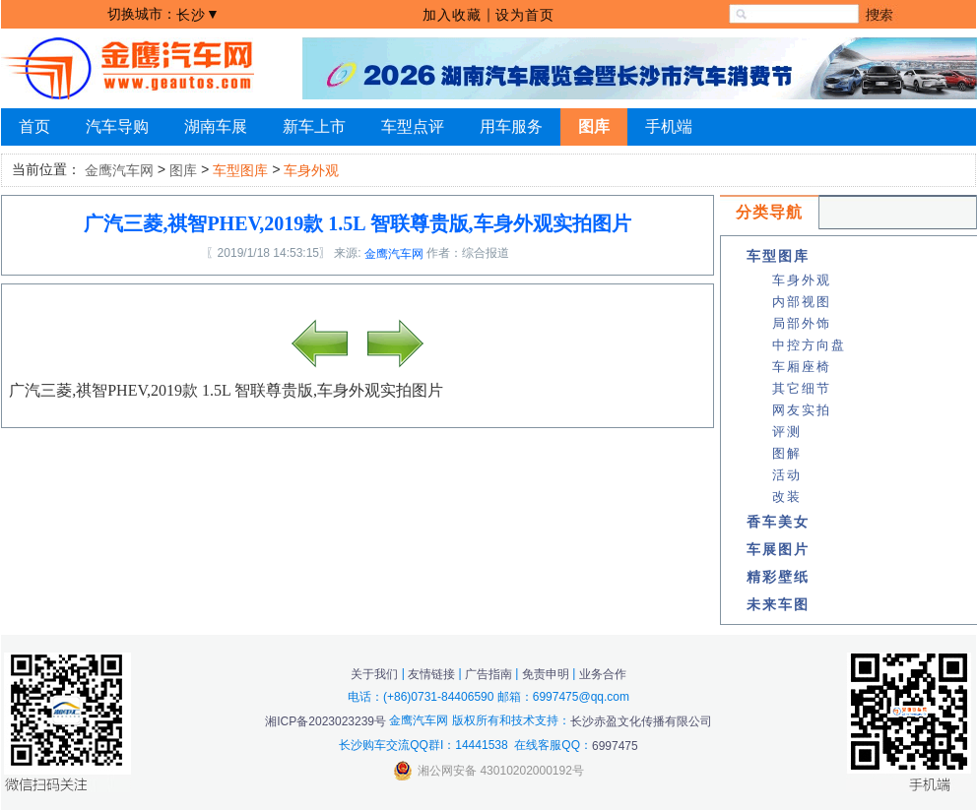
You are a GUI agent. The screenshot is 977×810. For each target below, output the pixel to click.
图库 (594, 126)
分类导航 (769, 212)
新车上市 (314, 126)
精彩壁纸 (778, 577)
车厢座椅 (801, 366)
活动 (787, 474)
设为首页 (524, 15)
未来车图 (778, 604)
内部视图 (801, 301)
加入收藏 (452, 15)
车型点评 (412, 126)
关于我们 (374, 673)
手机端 (668, 126)
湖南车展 (215, 126)
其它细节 (801, 388)
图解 (787, 453)
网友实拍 (801, 410)
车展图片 (778, 549)
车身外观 (801, 280)
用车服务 (511, 126)
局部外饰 (801, 323)
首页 (34, 126)
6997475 (615, 746)
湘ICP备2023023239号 (325, 721)
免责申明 (545, 673)
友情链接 (431, 673)
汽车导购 (117, 126)
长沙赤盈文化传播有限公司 (641, 721)
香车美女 (778, 522)
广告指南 (488, 673)
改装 (787, 496)
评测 (787, 431)
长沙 (191, 15)
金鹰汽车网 (119, 170)
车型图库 (778, 256)
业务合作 (602, 673)
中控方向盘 (809, 345)
